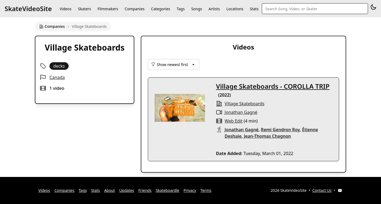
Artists (214, 8)
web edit (233, 121)
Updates (126, 190)
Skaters (84, 8)
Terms (205, 190)
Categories (160, 8)
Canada (57, 77)
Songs (196, 8)
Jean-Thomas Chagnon (267, 136)
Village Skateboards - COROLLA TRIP (272, 86)
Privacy (189, 190)
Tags (181, 8)
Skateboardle (167, 190)
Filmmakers (108, 8)
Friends (145, 190)
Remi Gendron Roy (280, 130)
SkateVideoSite (28, 8)
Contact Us (322, 190)
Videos (66, 8)
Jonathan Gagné (241, 112)
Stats (254, 8)
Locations (234, 8)
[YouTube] (340, 190)
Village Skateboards (244, 104)
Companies (135, 8)
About (109, 190)
